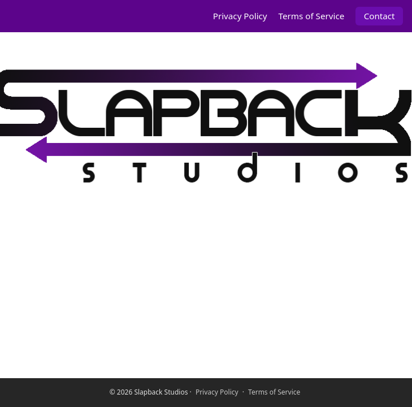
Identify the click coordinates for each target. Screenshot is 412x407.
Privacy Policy (240, 15)
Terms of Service (312, 15)
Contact (379, 15)
